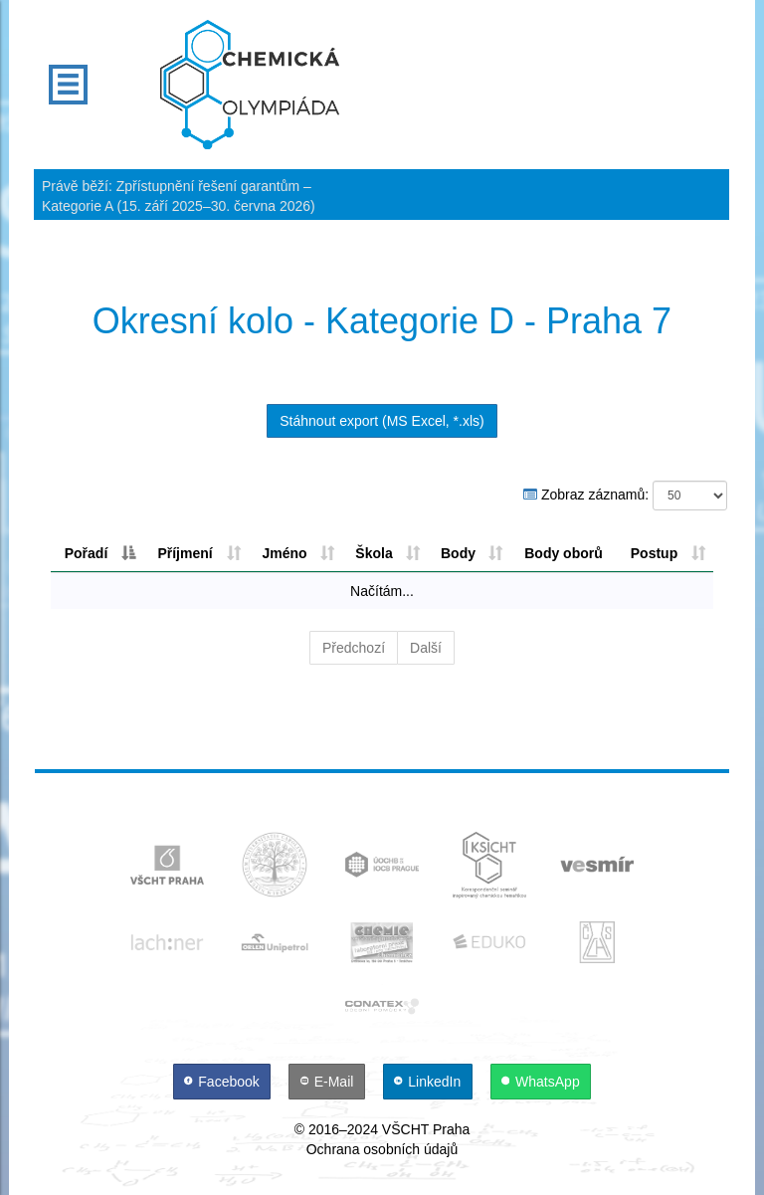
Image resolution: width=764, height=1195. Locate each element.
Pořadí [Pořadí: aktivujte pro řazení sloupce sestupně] (86, 553)
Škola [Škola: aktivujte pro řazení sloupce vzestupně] (373, 553)
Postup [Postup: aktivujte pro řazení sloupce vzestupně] (654, 553)
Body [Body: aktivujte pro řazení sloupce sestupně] (458, 553)
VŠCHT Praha (426, 1129)
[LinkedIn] (429, 1082)
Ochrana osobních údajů (382, 1149)
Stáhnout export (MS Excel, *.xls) (381, 421)
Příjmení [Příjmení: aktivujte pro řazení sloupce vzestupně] (184, 553)
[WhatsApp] (541, 1082)
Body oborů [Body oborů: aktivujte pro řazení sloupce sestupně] (563, 553)
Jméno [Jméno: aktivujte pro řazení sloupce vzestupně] (284, 553)
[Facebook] (224, 1082)
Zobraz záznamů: (625, 495)
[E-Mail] (329, 1082)
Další (426, 648)
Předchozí (353, 648)
